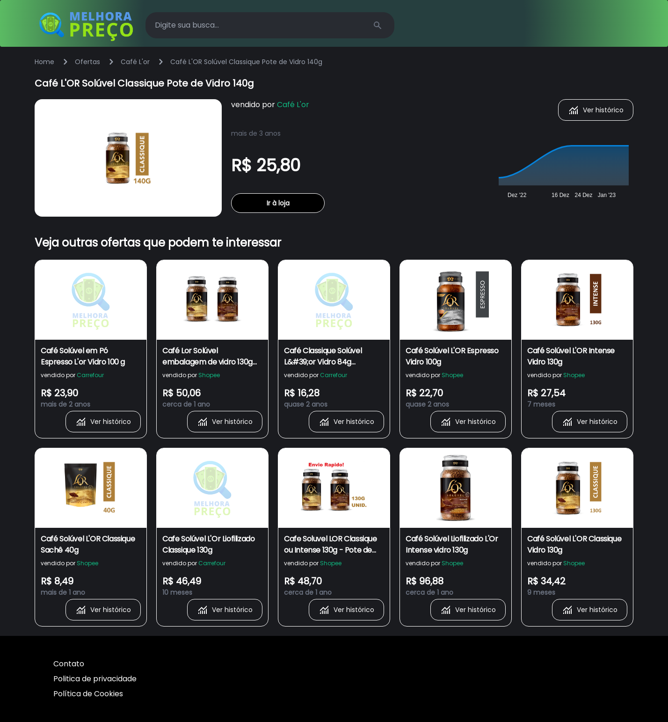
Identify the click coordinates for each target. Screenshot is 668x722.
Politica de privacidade (95, 678)
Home (44, 61)
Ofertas (87, 61)
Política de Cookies (88, 693)
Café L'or (135, 61)
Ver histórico (596, 110)
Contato (68, 663)
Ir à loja (278, 203)
